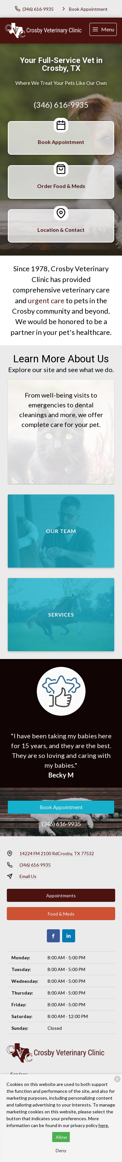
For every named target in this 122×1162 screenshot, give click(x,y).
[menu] (103, 29)
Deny (61, 1150)
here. (104, 1125)
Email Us (28, 876)
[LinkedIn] (68, 935)
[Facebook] (53, 935)
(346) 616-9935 (61, 104)
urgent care (46, 300)
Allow (61, 1137)
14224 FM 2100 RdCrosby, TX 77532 (57, 853)
